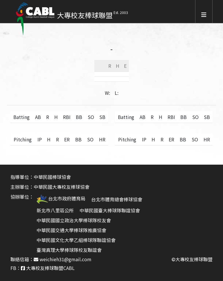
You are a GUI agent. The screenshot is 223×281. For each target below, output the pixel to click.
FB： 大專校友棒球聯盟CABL (42, 267)
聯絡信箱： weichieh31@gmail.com (50, 259)
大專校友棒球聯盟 (85, 15)
